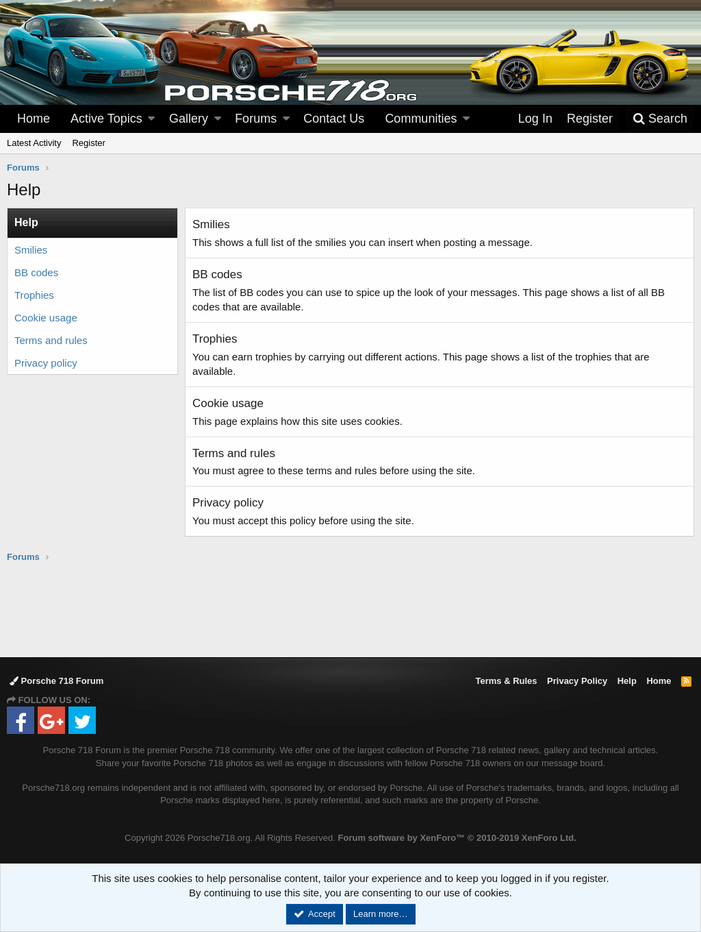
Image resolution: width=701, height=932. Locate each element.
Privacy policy (45, 363)
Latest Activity (34, 143)
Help (627, 681)
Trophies (34, 295)
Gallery (188, 118)
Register (88, 143)
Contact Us (333, 118)
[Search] (660, 119)
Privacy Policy (577, 681)
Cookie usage (45, 317)
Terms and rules (51, 340)
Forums (256, 118)
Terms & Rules (506, 681)
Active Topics (106, 118)
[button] (151, 119)
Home (33, 118)
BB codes (36, 272)
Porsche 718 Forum (56, 681)
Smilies (30, 250)
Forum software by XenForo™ (457, 838)
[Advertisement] (350, 609)
